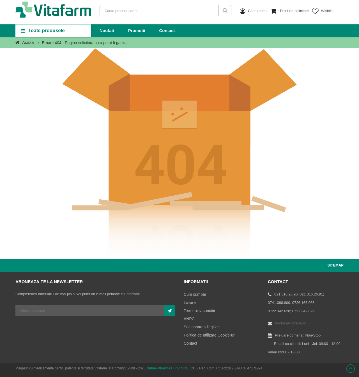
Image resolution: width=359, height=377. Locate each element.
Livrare (190, 302)
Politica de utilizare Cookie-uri (209, 335)
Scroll (350, 368)
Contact (167, 30)
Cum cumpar (195, 294)
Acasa (28, 42)
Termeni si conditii (199, 310)
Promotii (136, 30)
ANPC (189, 319)
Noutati (107, 30)
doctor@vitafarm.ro (290, 323)
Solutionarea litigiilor (201, 327)
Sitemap (335, 265)
